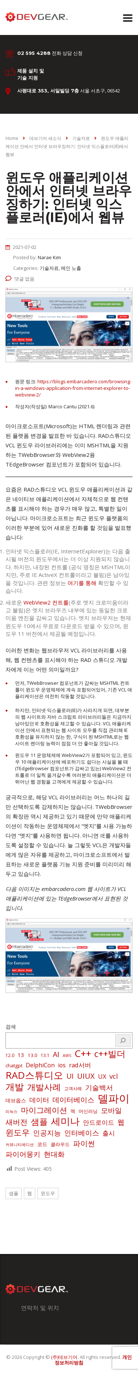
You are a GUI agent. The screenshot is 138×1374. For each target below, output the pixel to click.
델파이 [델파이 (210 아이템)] (114, 1098)
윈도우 (48, 1193)
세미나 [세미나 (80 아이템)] (65, 1121)
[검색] (123, 1040)
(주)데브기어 (64, 1357)
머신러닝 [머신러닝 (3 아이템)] (88, 1111)
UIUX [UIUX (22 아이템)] (86, 1076)
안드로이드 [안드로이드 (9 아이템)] (98, 1122)
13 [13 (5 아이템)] (21, 1054)
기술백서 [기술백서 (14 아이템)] (99, 1087)
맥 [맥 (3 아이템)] (72, 1111)
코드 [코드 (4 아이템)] (42, 1144)
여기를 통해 (82, 582)
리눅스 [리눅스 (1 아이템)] (12, 1111)
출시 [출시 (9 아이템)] (108, 1133)
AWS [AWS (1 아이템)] (67, 1055)
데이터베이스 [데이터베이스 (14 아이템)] (73, 1100)
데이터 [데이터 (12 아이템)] (39, 1099)
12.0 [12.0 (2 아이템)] (10, 1055)
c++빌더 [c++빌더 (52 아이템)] (110, 1053)
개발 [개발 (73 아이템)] (15, 1086)
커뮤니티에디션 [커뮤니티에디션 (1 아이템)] (20, 1144)
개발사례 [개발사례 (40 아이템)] (44, 1087)
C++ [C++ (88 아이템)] (83, 1053)
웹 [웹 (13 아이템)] (120, 1122)
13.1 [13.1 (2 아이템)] (45, 1055)
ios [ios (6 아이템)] (62, 1065)
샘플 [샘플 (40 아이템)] (39, 1122)
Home (12, 138)
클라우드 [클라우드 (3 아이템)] (60, 1144)
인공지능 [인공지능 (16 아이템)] (47, 1133)
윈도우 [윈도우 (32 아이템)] (18, 1132)
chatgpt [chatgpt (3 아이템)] (14, 1065)
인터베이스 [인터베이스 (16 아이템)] (81, 1133)
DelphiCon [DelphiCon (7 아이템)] (40, 1065)
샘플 (13, 1193)
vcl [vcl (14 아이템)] (113, 1076)
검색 (11, 1026)
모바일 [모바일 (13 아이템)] (111, 1110)
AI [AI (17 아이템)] (56, 1054)
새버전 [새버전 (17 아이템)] (17, 1122)
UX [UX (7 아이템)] (102, 1076)
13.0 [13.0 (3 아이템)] (32, 1055)
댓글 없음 (20, 278)
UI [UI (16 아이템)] (70, 1076)
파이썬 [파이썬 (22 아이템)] (84, 1143)
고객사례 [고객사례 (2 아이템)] (73, 1088)
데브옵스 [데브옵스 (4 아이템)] (16, 1100)
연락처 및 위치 (40, 1308)
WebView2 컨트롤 (46, 602)
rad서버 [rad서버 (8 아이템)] (80, 1065)
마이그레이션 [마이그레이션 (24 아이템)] (44, 1110)
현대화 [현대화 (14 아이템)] (54, 1154)
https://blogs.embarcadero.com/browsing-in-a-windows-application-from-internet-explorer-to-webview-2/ (73, 388)
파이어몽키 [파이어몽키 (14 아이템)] (23, 1154)
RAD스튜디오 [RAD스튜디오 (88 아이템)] (34, 1075)
